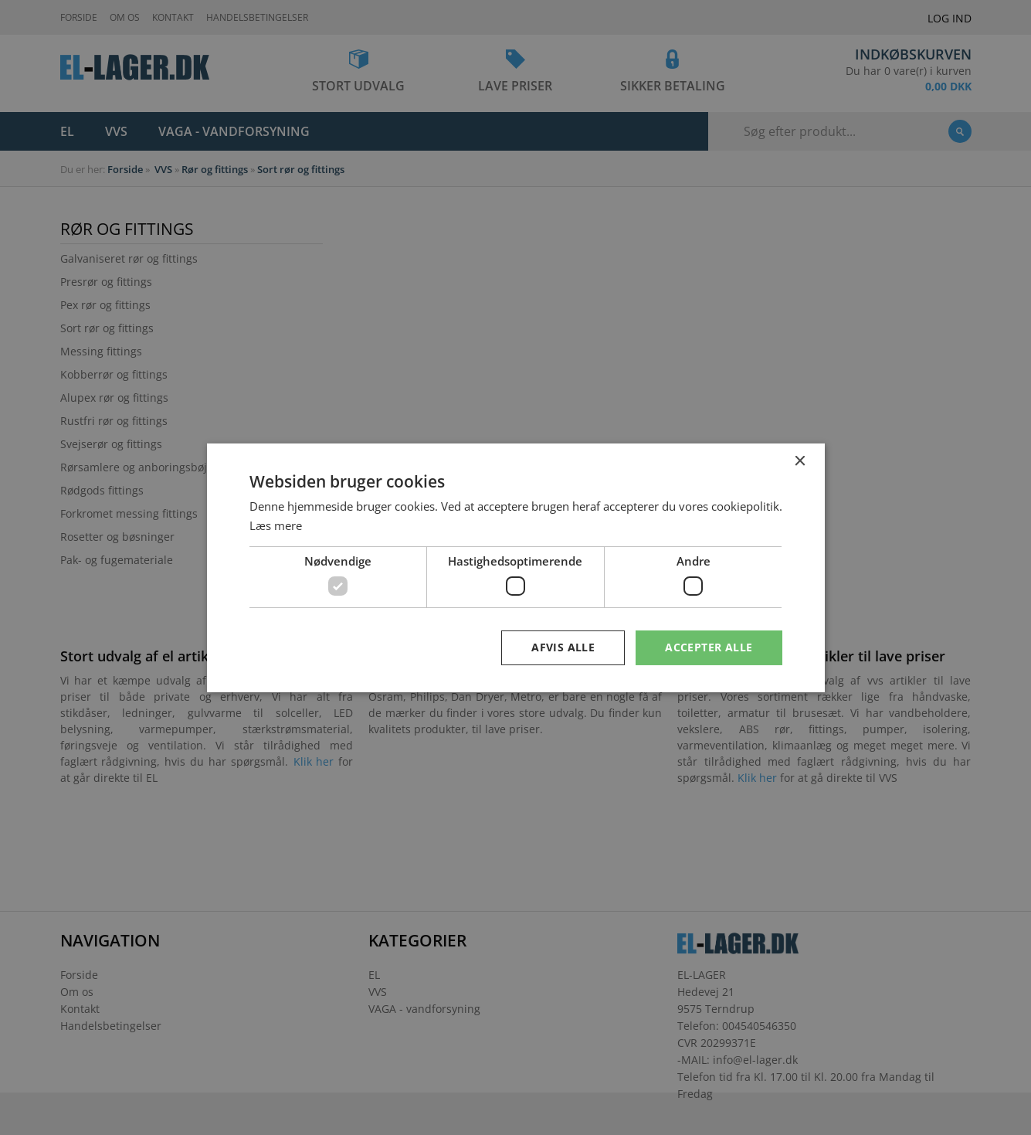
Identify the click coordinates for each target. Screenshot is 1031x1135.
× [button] (799, 461)
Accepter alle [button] (708, 647)
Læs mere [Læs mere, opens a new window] (275, 525)
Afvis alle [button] (563, 647)
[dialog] (515, 567)
